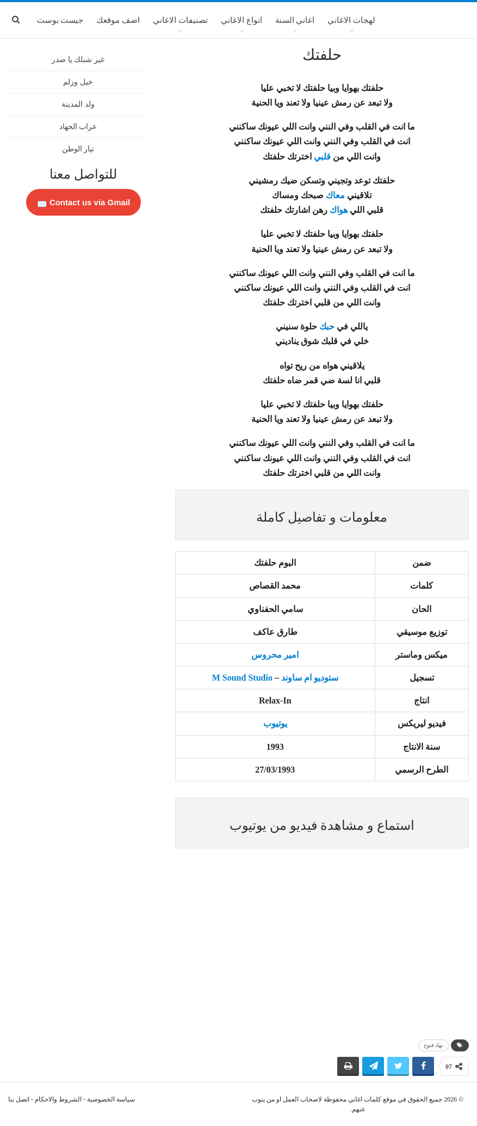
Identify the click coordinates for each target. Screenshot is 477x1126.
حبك (326, 326)
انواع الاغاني (241, 20)
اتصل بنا (18, 1099)
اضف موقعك (118, 20)
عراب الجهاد (78, 127)
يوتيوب (275, 723)
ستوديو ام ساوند (309, 677)
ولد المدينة (78, 104)
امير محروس (275, 654)
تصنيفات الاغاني (180, 20)
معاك (335, 195)
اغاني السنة (295, 20)
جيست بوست (60, 20)
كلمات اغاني (364, 1099)
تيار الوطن (78, 149)
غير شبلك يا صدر (78, 60)
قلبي (322, 156)
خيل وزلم (78, 82)
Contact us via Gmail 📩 (84, 202)
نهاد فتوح (434, 1045)
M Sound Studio (242, 677)
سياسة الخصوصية (111, 1099)
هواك (339, 210)
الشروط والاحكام (58, 1099)
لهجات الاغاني (351, 20)
